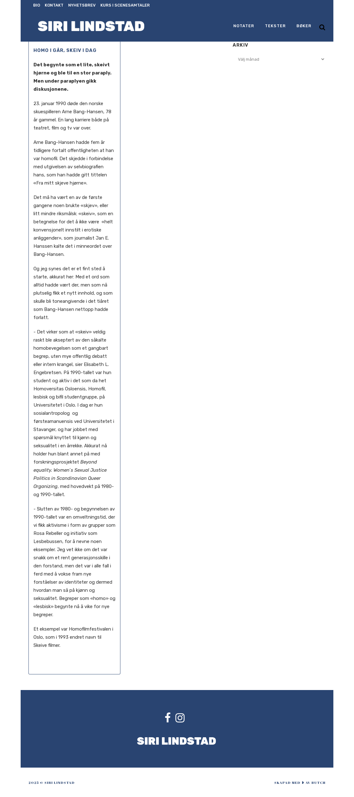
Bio (36, 5)
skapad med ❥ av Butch (300, 782)
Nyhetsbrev (82, 5)
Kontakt (54, 5)
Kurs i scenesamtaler (125, 5)
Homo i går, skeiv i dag (65, 50)
